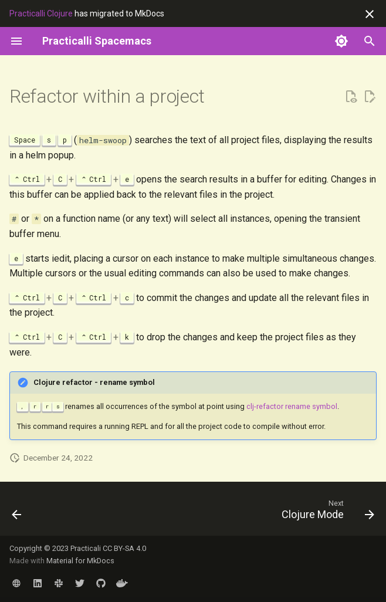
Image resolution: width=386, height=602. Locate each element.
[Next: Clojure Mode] (326, 512)
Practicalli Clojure (41, 13)
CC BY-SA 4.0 (124, 548)
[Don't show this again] (370, 14)
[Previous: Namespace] (17, 512)
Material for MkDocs (80, 560)
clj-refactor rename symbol (291, 406)
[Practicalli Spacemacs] (96, 41)
